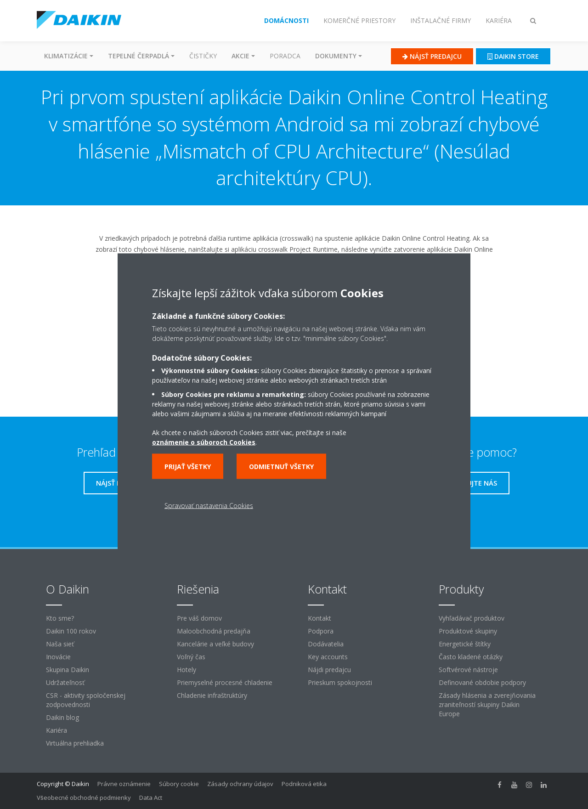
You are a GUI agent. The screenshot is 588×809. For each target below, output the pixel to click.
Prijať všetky (187, 466)
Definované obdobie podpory (482, 682)
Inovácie (58, 656)
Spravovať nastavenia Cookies (208, 505)
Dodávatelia (326, 643)
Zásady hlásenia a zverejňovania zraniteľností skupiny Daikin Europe (487, 704)
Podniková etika (304, 784)
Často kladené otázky (471, 656)
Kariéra (56, 730)
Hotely (186, 669)
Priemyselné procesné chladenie (224, 682)
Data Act (150, 797)
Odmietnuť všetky (281, 466)
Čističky (203, 55)
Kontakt (319, 618)
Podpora (321, 631)
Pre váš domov (199, 618)
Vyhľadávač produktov (471, 618)
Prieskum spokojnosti (340, 682)
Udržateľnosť (65, 682)
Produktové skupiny (468, 631)
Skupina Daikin (67, 669)
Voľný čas (191, 656)
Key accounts (328, 656)
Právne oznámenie (124, 784)
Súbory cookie (179, 784)
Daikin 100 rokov (71, 631)
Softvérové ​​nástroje (468, 669)
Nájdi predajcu (329, 669)
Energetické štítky (465, 643)
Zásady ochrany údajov (240, 784)
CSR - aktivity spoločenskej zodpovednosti (85, 700)
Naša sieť (60, 643)
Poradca (285, 55)
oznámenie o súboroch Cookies (203, 441)
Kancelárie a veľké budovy (215, 643)
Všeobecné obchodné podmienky (84, 797)
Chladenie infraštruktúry (212, 695)
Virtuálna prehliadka (75, 743)
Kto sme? (60, 618)
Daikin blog (62, 717)
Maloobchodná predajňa (213, 631)
